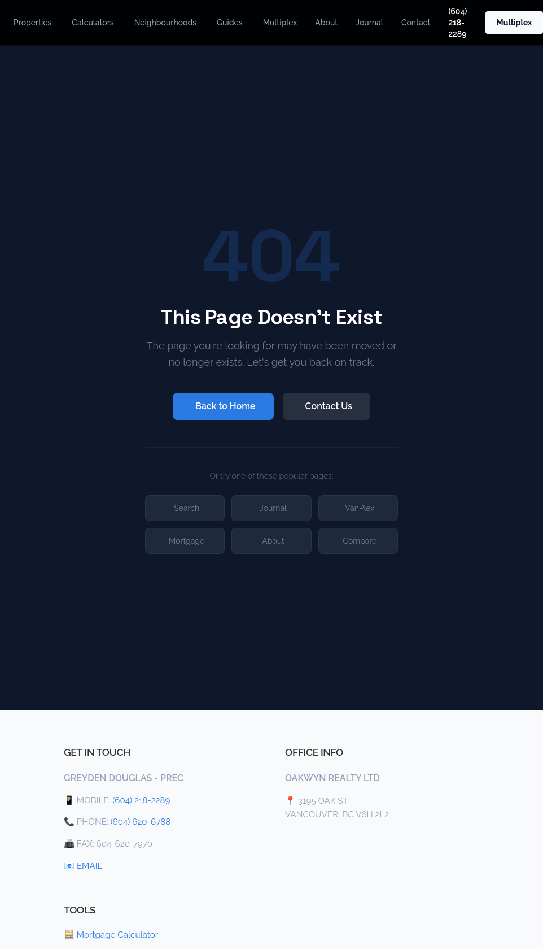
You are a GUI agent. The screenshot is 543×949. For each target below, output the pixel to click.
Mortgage (186, 540)
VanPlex (359, 508)
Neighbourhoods (165, 22)
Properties (32, 22)
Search (186, 508)
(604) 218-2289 (457, 22)
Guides (230, 22)
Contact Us (328, 406)
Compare (359, 540)
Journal (369, 22)
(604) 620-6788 (141, 822)
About (326, 22)
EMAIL (89, 866)
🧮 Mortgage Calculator (111, 935)
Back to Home (225, 406)
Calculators (92, 22)
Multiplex (280, 22)
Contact (416, 22)
